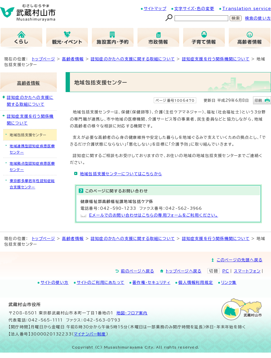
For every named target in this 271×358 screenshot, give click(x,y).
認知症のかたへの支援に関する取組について (133, 59)
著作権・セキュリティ (151, 282)
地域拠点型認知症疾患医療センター (32, 166)
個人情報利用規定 (195, 282)
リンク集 (228, 282)
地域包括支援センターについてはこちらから (121, 174)
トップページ (43, 59)
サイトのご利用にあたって (100, 282)
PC (225, 271)
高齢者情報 (73, 59)
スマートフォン (247, 271)
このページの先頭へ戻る (239, 260)
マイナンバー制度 (90, 334)
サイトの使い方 (54, 282)
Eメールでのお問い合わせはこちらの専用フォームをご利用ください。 (153, 215)
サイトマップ (155, 9)
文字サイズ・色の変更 (194, 9)
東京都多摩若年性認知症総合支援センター (32, 184)
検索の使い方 (258, 18)
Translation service (246, 9)
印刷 (258, 100)
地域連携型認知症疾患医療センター (32, 149)
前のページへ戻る (137, 271)
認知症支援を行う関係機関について (216, 59)
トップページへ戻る (183, 271)
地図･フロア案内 (132, 313)
